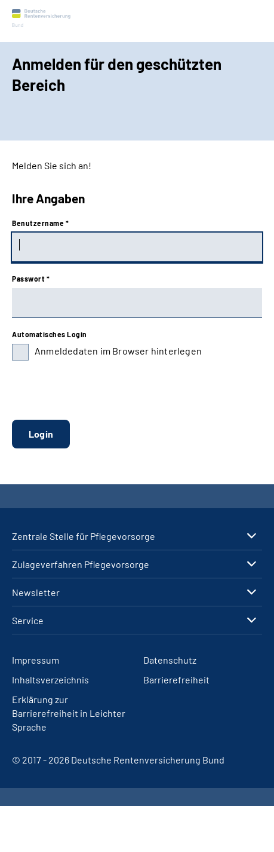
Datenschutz (169, 659)
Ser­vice (28, 620)
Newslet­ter (36, 592)
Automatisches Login (49, 334)
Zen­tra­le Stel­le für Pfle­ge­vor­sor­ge (83, 536)
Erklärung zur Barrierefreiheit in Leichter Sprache (68, 713)
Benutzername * (40, 223)
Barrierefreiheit (176, 679)
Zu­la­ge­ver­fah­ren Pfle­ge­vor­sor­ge (80, 564)
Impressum (35, 659)
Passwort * (31, 278)
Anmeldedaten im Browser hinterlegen (118, 350)
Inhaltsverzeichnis (50, 679)
